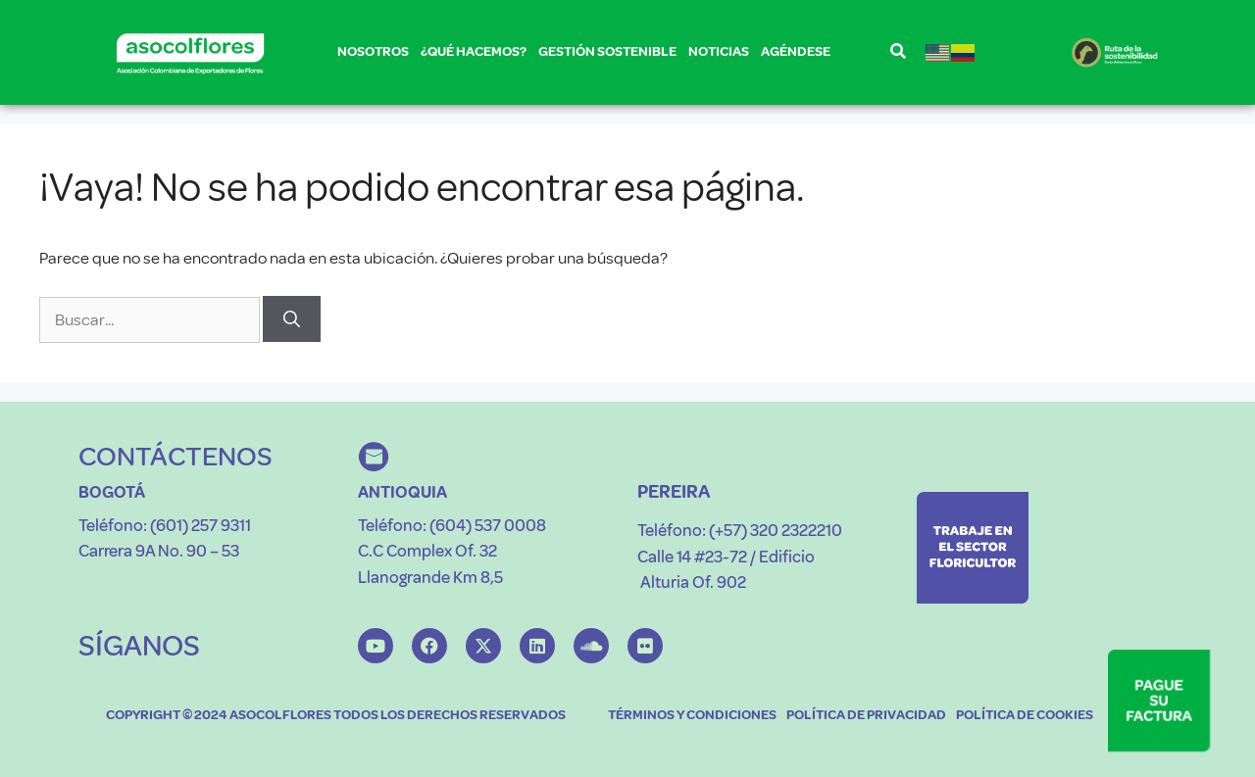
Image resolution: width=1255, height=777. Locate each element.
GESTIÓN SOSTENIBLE (607, 55)
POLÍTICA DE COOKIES (1024, 714)
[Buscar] (292, 319)
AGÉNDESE (795, 51)
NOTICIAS (718, 51)
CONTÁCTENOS (175, 456)
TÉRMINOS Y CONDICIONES (692, 714)
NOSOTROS (373, 55)
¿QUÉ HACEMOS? (474, 55)
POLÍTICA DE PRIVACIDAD (866, 714)
